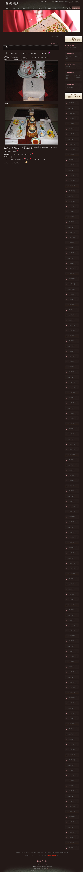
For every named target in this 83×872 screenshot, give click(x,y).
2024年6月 (71, 118)
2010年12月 (71, 806)
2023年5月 (71, 170)
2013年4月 (71, 666)
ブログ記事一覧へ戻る (53, 36)
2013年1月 (71, 682)
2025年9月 (71, 103)
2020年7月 (71, 253)
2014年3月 (71, 610)
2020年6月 (71, 258)
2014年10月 (71, 573)
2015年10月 (71, 516)
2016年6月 (71, 475)
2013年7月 (71, 651)
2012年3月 (71, 734)
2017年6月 (71, 413)
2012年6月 (71, 718)
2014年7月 (71, 589)
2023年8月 (71, 160)
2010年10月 (71, 817)
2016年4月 (71, 485)
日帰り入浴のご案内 (71, 47)
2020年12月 (71, 232)
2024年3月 (71, 134)
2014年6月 (71, 594)
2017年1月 (71, 439)
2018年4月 (71, 361)
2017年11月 (71, 387)
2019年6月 (71, 299)
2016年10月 (71, 454)
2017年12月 (71, 382)
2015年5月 (71, 537)
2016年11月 (71, 449)
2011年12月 (71, 749)
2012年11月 (71, 692)
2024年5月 (71, 123)
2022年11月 (71, 185)
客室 (35, 852)
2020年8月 (71, 247)
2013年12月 (71, 625)
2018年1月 (71, 377)
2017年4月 (71, 423)
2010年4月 (71, 837)
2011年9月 (71, 765)
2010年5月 (71, 832)
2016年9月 (71, 460)
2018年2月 (71, 372)
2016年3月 (71, 491)
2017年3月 (71, 429)
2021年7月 (71, 206)
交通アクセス (44, 852)
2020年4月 (71, 263)
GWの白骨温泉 (69, 87)
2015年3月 (71, 548)
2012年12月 (71, 687)
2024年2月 (71, 139)
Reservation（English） (52, 855)
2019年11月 (71, 284)
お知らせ (27, 855)
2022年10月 (71, 191)
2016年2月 (71, 496)
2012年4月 (71, 729)
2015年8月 (71, 527)
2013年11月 (71, 630)
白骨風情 (23, 852)
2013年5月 (71, 661)
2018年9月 (71, 335)
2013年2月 (71, 677)
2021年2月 (71, 222)
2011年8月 (71, 770)
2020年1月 (71, 273)
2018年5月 (71, 356)
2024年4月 (71, 128)
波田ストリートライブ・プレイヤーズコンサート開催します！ (73, 77)
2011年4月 (71, 791)
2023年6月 (71, 165)
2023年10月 (71, 149)
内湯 (32, 852)
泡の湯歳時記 (56, 852)
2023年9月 (71, 154)
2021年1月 (71, 227)
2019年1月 (71, 320)
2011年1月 (71, 801)
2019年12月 (71, 279)
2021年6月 (71, 211)
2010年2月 (71, 848)
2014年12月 (71, 563)
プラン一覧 (17, 852)
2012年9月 (71, 703)
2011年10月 (71, 760)
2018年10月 (71, 330)
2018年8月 (71, 341)
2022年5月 (71, 196)
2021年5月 (71, 216)
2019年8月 (71, 294)
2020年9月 (71, 242)
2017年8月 (71, 403)
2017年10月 (71, 392)
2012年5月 (71, 723)
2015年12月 (71, 506)
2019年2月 (71, 315)
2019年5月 (71, 304)
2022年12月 (71, 180)
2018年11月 (71, 325)
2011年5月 (71, 785)
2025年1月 (71, 108)
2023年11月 (71, 144)
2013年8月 (71, 646)
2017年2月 (71, 434)
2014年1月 (71, 620)
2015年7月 (71, 532)
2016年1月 (71, 501)
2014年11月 (71, 568)
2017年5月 (71, 418)
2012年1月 (71, 744)
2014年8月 (71, 584)
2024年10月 (71, 113)
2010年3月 (71, 842)
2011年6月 (71, 780)
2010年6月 (71, 827)
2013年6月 (71, 656)
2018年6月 (71, 351)
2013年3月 (71, 672)
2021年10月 (71, 201)
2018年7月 (71, 346)
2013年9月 (71, 641)
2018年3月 (71, 366)
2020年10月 (71, 237)
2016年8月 (71, 465)
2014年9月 (71, 579)
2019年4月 (71, 310)
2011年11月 (71, 754)
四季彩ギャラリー (64, 852)
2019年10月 (71, 289)
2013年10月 (71, 635)
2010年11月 (71, 811)
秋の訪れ (68, 66)
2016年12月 (71, 444)
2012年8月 (71, 708)
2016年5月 (71, 480)
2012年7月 (71, 713)
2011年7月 (71, 775)
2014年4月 (71, 604)
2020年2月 (71, 268)
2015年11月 (71, 511)
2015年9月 (71, 522)
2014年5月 (71, 599)
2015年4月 (71, 542)
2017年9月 (71, 397)
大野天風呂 (27, 852)
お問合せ (44, 855)
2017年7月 (71, 408)
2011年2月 (71, 796)
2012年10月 (71, 698)
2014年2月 (71, 615)
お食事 (38, 852)
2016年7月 (71, 470)
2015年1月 (71, 558)
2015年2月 (71, 553)
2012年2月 (71, 739)
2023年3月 (71, 175)
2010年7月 (71, 822)
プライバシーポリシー (35, 855)
